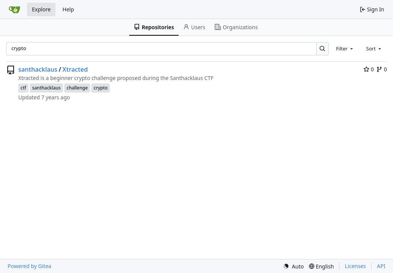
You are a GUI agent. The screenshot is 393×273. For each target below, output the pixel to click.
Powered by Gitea (29, 266)
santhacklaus (37, 69)
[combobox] (345, 48)
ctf (23, 88)
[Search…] (322, 48)
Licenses (355, 266)
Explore (41, 9)
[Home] (14, 9)
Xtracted (75, 69)
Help (68, 9)
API (381, 266)
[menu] (293, 266)
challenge (77, 88)
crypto (100, 88)
